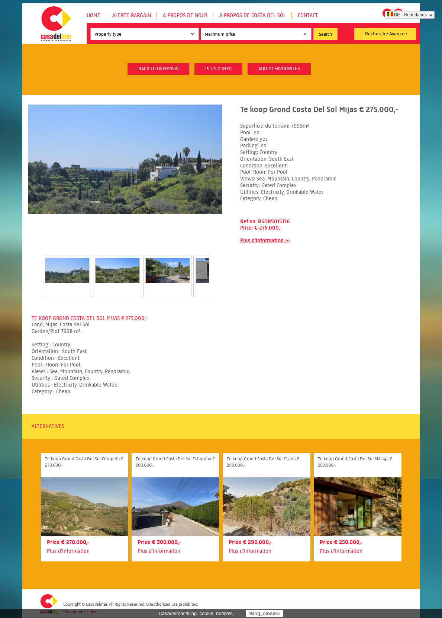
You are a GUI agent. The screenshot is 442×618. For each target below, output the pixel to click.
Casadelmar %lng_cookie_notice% (196, 613)
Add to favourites (279, 69)
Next (218, 269)
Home (93, 15)
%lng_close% (264, 613)
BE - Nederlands (407, 14)
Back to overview (158, 69)
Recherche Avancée (386, 34)
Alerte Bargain (131, 15)
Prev (34, 269)
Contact (308, 15)
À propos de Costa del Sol (252, 15)
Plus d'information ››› (265, 240)
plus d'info (218, 69)
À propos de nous (185, 15)
